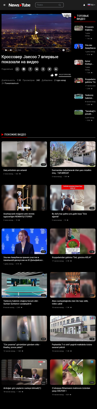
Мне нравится (52, 75)
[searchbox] (45, 5)
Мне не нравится (56, 75)
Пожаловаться (10, 83)
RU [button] (91, 5)
